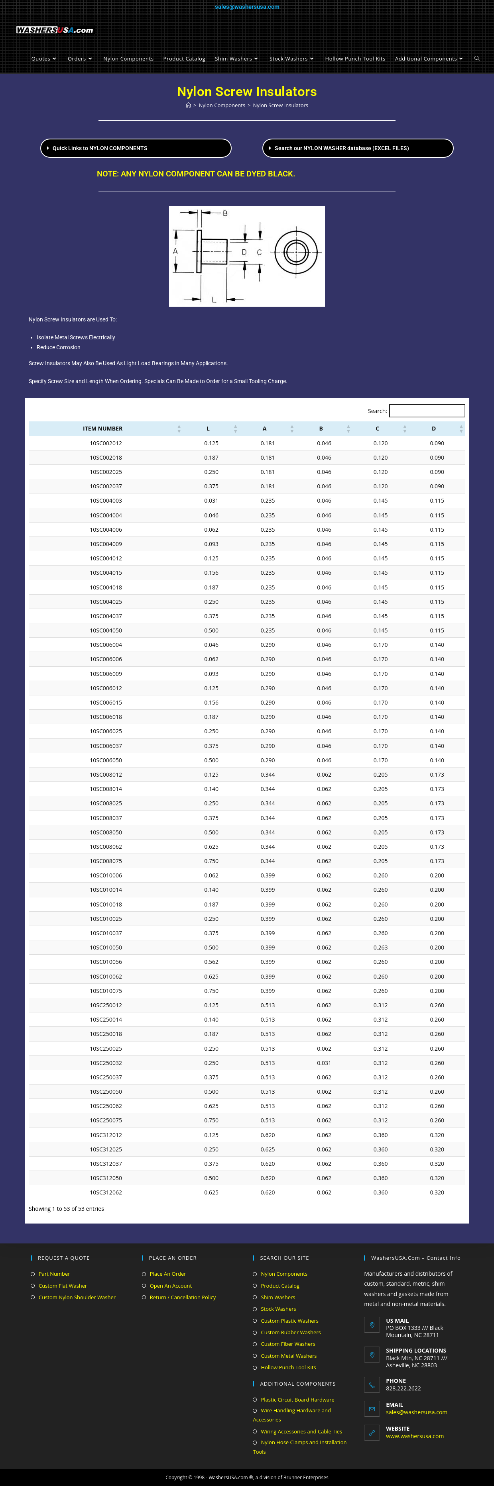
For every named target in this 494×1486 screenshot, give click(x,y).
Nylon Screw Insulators (280, 105)
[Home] (188, 105)
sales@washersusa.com (247, 6)
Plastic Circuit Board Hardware (297, 1399)
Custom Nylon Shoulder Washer (77, 1297)
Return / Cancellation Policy (183, 1297)
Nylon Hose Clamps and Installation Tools (299, 1447)
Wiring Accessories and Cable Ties (301, 1431)
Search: (377, 411)
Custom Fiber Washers (288, 1343)
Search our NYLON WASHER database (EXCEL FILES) (342, 148)
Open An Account (171, 1285)
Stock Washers (278, 1308)
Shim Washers (278, 1297)
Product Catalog (280, 1285)
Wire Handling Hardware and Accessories (292, 1415)
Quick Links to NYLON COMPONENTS (100, 148)
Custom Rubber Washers (291, 1332)
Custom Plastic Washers (289, 1320)
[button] (136, 148)
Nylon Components (284, 1273)
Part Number (54, 1273)
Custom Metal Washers (289, 1355)
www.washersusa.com (415, 1436)
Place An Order (168, 1273)
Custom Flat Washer (63, 1285)
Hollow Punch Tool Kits (288, 1367)
